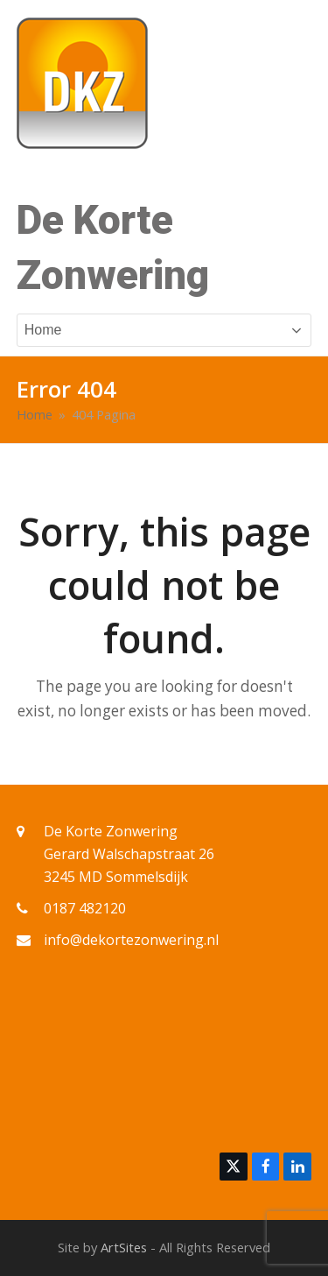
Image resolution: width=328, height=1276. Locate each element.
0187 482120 (85, 908)
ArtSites (124, 1247)
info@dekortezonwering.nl (131, 939)
